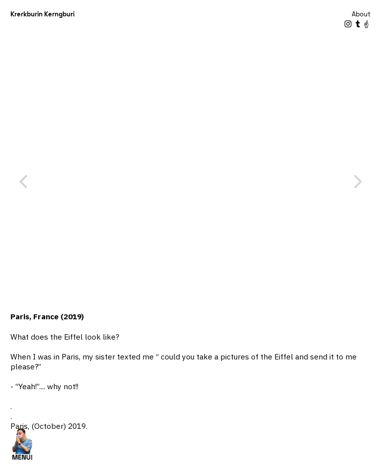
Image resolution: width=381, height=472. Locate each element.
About (361, 14)
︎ (348, 24)
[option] (190, 181)
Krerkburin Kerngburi (42, 14)
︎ (358, 24)
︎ (366, 24)
